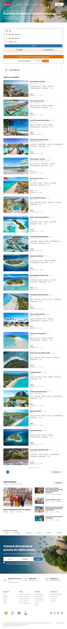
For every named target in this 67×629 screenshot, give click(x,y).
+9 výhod (48, 456)
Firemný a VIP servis (23, 601)
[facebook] (50, 613)
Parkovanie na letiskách (24, 598)
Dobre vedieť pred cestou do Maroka (17, 510)
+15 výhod (51, 88)
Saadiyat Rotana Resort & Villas (39, 140)
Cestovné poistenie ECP (24, 594)
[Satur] (7, 4)
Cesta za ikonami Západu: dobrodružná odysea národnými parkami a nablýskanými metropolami (53, 490)
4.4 (32, 202)
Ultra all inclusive (57, 299)
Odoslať (38, 559)
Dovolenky (20, 4)
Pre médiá (53, 598)
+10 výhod (51, 107)
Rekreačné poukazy (39, 601)
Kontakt (5, 603)
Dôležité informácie (39, 594)
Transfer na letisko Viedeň (25, 603)
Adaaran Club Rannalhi (36, 256)
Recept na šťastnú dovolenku (53, 499)
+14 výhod (48, 146)
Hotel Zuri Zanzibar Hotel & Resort (40, 120)
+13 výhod (40, 204)
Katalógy (37, 603)
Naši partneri (53, 601)
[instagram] (58, 613)
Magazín (5, 601)
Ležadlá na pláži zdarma (35, 88)
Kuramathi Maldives (35, 430)
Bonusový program (39, 598)
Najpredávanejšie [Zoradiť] (48, 49)
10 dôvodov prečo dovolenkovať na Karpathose (54, 517)
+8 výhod (48, 185)
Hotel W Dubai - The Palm (37, 159)
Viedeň (5, 532)
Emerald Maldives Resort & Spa (39, 275)
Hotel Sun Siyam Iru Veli (37, 101)
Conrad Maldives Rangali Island (39, 236)
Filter (19, 50)
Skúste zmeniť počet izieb (24, 61)
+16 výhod (40, 398)
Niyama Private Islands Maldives (39, 217)
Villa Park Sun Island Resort (38, 333)
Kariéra (5, 598)
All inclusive (53, 183)
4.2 (32, 318)
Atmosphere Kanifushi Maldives (39, 295)
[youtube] (62, 613)
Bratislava (16, 532)
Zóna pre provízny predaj (56, 594)
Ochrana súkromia (39, 596)
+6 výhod (50, 262)
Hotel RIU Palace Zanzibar (37, 81)
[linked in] (54, 613)
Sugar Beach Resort (35, 411)
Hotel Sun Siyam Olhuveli (37, 314)
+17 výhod (51, 126)
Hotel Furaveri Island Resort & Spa (40, 353)
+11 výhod (51, 437)
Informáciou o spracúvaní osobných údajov (24, 564)
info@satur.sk (54, 578)
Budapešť (28, 532)
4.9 (32, 105)
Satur (42, 4)
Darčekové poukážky (23, 596)
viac (63, 18)
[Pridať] (39, 61)
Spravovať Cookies (60, 623)
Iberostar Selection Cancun (38, 198)
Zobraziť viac (56, 472)
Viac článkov (59, 482)
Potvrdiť (45, 61)
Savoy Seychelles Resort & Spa (39, 450)
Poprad (48, 532)
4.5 (32, 338)
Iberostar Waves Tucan (36, 178)
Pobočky (5, 596)
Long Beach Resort (35, 372)
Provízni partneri (54, 596)
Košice (38, 532)
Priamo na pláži (44, 88)
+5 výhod (45, 223)
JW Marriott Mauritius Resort (38, 391)
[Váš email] (12, 559)
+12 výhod (40, 378)
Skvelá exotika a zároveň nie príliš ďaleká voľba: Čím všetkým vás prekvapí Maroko (54, 508)
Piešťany (59, 532)
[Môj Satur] (59, 4)
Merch (36, 605)
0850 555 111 (32, 578)
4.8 (32, 86)
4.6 (32, 415)
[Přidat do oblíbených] (27, 81)
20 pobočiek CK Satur (14, 579)
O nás (4, 594)
